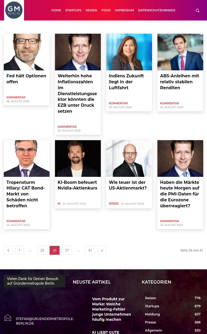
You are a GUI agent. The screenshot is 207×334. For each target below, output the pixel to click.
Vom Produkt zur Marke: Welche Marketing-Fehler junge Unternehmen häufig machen (111, 274)
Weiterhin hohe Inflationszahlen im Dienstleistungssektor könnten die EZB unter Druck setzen (77, 84)
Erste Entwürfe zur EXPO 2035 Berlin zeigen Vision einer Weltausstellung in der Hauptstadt (113, 316)
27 (67, 220)
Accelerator (14, 27)
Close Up (119, 27)
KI (59, 182)
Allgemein (34, 27)
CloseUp (137, 27)
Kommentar (15, 95)
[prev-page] (8, 220)
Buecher (102, 27)
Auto (73, 27)
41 (90, 220)
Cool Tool (154, 27)
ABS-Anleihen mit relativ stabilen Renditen (175, 79)
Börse (86, 27)
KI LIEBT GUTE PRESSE (108, 291)
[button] (197, 10)
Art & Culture (55, 27)
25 (42, 220)
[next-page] (102, 220)
